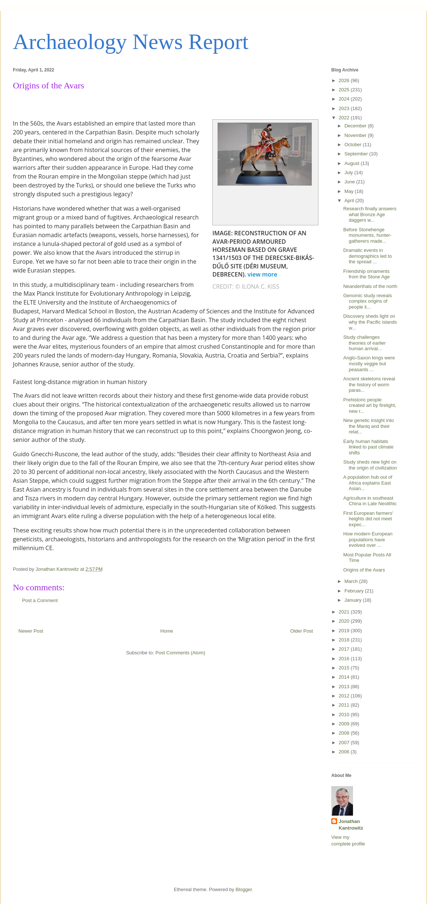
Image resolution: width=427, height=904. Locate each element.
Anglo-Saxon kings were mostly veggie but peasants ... (369, 363)
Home (166, 631)
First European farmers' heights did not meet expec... (368, 518)
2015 (345, 668)
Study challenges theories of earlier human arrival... (364, 342)
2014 (345, 677)
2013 (345, 686)
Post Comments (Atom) (180, 652)
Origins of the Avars (364, 570)
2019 (345, 630)
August (353, 163)
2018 (345, 640)
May (350, 191)
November (356, 135)
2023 (345, 108)
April (350, 200)
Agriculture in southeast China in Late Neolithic (369, 501)
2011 (345, 705)
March (352, 581)
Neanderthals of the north (370, 286)
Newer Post (30, 631)
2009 (345, 724)
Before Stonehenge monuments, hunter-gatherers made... (367, 235)
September (357, 153)
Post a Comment (40, 600)
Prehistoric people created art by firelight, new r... (369, 405)
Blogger (244, 889)
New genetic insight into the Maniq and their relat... (368, 426)
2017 (345, 649)
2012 (345, 696)
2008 (345, 733)
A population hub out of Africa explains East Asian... (367, 482)
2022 (345, 117)
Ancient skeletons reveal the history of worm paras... (369, 384)
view (263, 274)
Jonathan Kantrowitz (351, 825)
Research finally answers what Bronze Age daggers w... (369, 214)
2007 (345, 742)
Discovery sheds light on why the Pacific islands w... (370, 321)
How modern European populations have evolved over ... (367, 539)
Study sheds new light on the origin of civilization (370, 465)
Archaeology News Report (130, 41)
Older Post (301, 631)
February (355, 591)
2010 (345, 714)
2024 (345, 99)
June (350, 181)
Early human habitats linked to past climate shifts (368, 447)
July (349, 172)
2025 (345, 89)
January (354, 600)
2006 (345, 751)
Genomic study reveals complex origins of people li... (367, 301)
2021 (345, 612)
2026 (345, 80)
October (354, 144)
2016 (345, 658)
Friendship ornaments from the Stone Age (366, 274)
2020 (345, 621)
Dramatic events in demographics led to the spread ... (367, 255)
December (356, 126)
